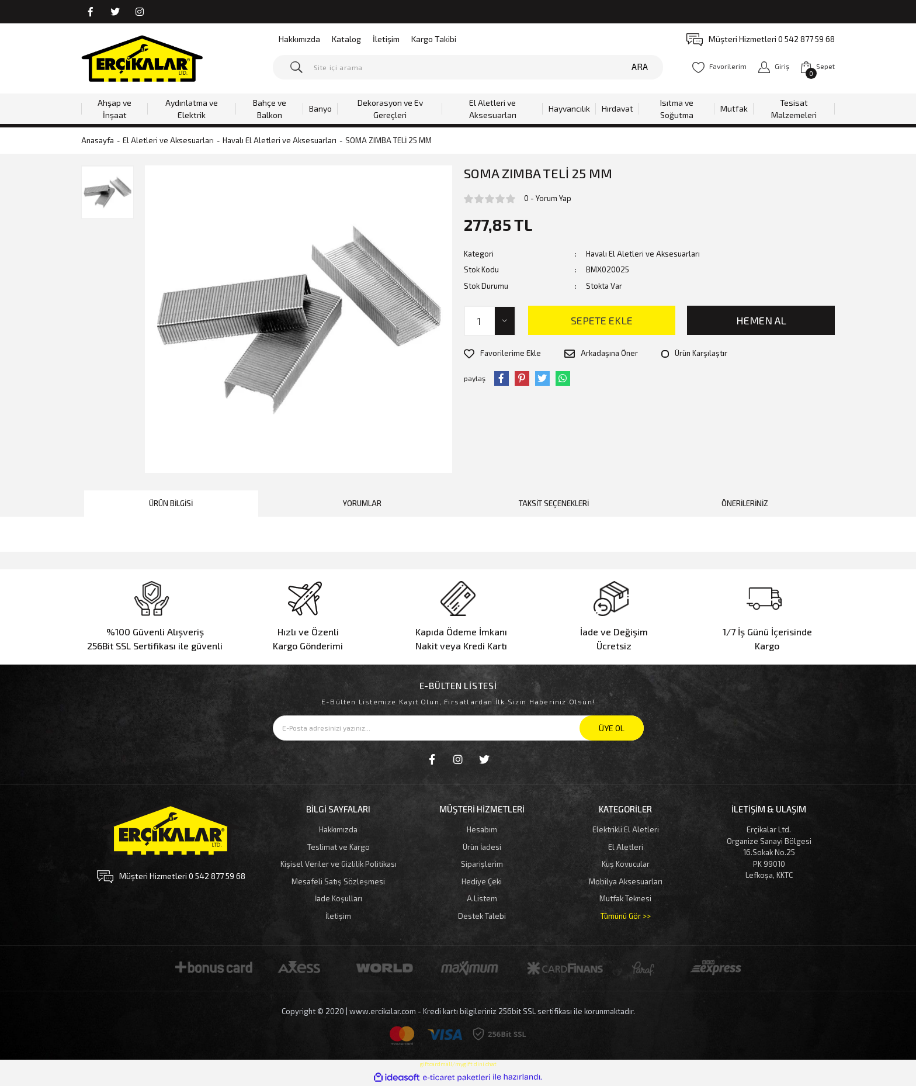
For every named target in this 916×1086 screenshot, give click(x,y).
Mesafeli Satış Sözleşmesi (338, 881)
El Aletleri (625, 847)
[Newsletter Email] (458, 728)
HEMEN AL (761, 320)
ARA (640, 66)
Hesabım (482, 829)
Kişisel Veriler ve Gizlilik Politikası (338, 864)
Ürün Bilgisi (171, 503)
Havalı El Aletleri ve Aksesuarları (643, 253)
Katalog (346, 39)
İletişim (386, 39)
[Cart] (818, 67)
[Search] (468, 67)
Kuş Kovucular (626, 864)
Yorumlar (362, 503)
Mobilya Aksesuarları (625, 881)
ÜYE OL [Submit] (611, 728)
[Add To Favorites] (502, 353)
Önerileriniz (744, 503)
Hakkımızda (299, 39)
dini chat (485, 1063)
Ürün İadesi (482, 847)
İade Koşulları (338, 898)
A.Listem (482, 898)
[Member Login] (773, 67)
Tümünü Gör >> (626, 916)
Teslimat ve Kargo (338, 847)
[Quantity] (490, 321)
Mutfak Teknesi (625, 898)
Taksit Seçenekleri (554, 503)
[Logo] (142, 58)
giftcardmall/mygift (446, 1063)
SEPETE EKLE (602, 320)
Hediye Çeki (482, 881)
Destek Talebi (482, 916)
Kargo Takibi (433, 39)
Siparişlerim (482, 864)
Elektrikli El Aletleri (625, 829)
